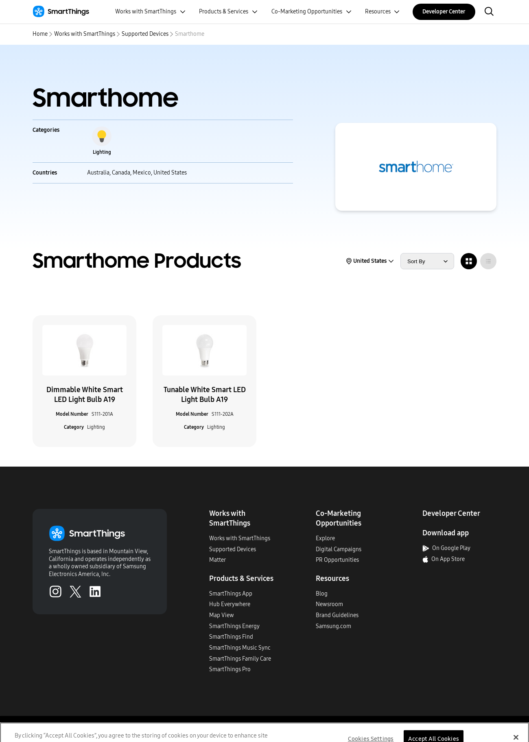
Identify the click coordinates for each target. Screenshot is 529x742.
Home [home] (40, 34)
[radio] (469, 261)
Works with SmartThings (84, 34)
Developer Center (444, 11)
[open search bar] (489, 12)
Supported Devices (145, 34)
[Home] (61, 11)
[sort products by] (427, 261)
